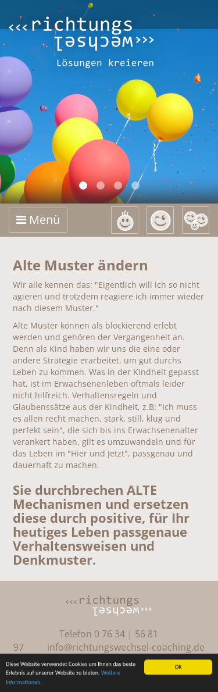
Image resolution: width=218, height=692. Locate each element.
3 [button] (118, 186)
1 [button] (83, 186)
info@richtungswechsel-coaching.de (126, 647)
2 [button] (100, 186)
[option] (109, 102)
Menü (38, 219)
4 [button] (135, 186)
